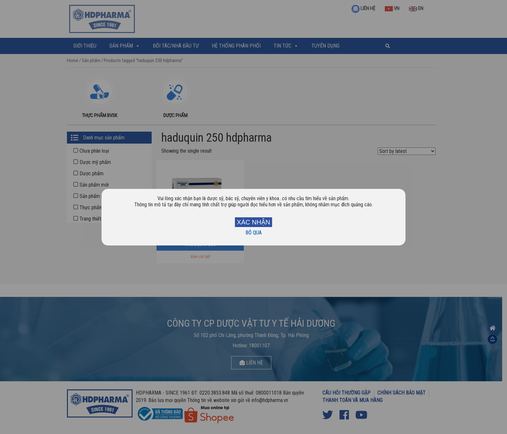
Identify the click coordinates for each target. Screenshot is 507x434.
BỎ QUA (253, 233)
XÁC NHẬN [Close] (253, 222)
